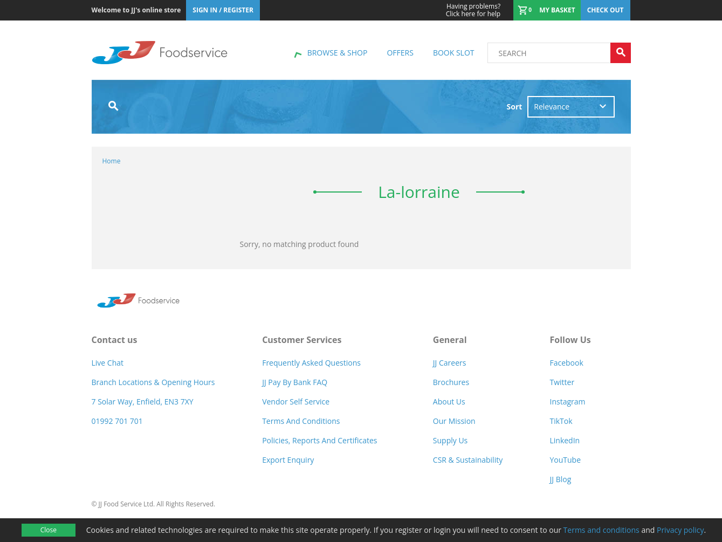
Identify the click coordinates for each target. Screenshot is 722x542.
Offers (400, 52)
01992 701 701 (117, 421)
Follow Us (569, 340)
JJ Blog (560, 479)
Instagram (567, 401)
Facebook (566, 363)
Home (111, 161)
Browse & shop (337, 52)
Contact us (114, 340)
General (450, 340)
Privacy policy (680, 530)
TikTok (560, 421)
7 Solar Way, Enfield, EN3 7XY (143, 401)
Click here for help (473, 10)
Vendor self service (295, 401)
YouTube (565, 460)
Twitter (561, 382)
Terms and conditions (601, 530)
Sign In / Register (222, 10)
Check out (605, 10)
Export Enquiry (288, 460)
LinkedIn (564, 440)
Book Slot (454, 52)
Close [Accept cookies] (48, 529)
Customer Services (301, 340)
